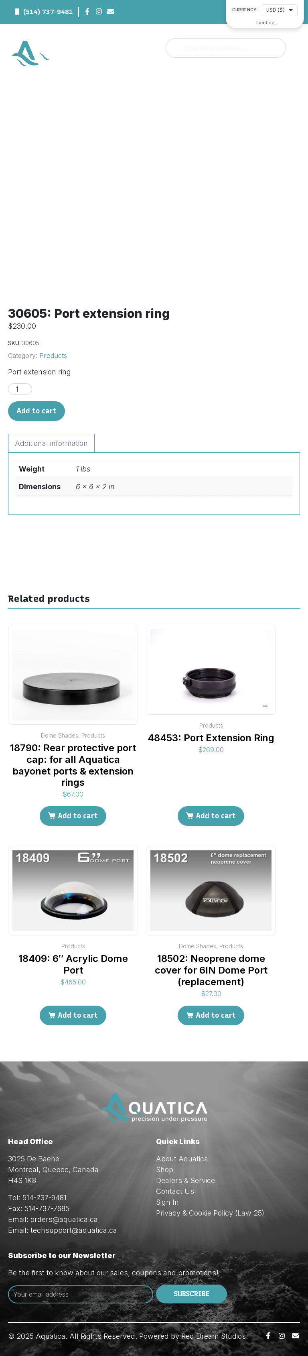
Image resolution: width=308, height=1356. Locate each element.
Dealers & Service (185, 1180)
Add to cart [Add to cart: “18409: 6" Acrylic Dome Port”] (78, 1015)
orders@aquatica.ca (64, 1219)
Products (53, 356)
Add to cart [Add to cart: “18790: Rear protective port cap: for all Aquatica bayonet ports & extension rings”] (78, 815)
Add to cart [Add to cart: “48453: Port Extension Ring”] (216, 815)
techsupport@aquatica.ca (73, 1230)
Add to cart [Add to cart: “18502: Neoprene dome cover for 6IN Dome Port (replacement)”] (216, 1015)
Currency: (245, 10)
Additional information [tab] (51, 443)
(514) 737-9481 (48, 12)
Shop (164, 1169)
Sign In (167, 1202)
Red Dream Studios (213, 1336)
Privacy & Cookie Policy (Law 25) (210, 1213)
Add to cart (36, 411)
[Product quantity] (20, 389)
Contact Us (175, 1191)
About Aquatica (182, 1159)
